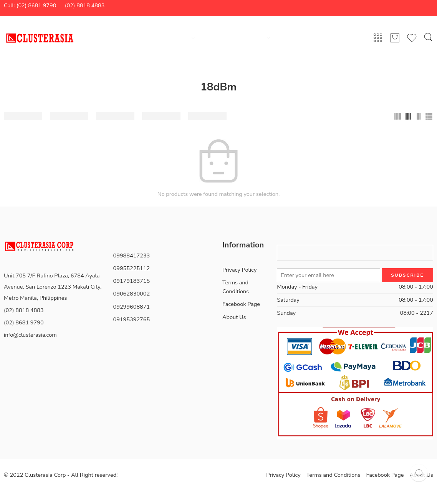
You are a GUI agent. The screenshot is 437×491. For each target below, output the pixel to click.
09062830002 (131, 293)
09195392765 (131, 319)
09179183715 (131, 281)
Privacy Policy (239, 270)
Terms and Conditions (235, 287)
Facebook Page (241, 304)
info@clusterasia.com (30, 335)
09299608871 (131, 307)
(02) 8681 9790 (24, 322)
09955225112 (131, 268)
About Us (234, 317)
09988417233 (131, 255)
